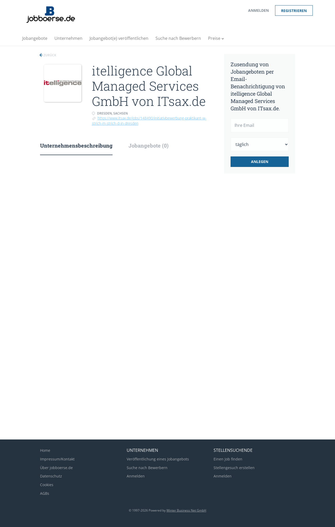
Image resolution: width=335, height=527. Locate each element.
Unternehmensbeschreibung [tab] (76, 145)
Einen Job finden (228, 459)
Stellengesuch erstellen (234, 467)
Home (45, 450)
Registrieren (294, 10)
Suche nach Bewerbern (147, 467)
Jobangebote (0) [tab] (149, 145)
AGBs (44, 493)
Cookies (46, 484)
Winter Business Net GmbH (186, 510)
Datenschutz (51, 476)
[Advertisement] (267, 265)
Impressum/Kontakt (57, 459)
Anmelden (258, 10)
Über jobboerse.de (56, 467)
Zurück (49, 55)
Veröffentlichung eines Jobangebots (158, 459)
